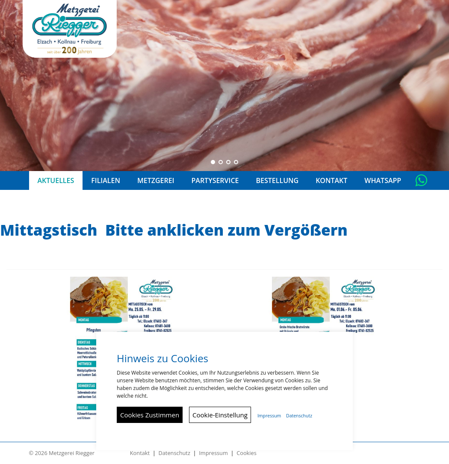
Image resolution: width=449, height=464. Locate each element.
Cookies (246, 453)
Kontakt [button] (331, 180)
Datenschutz (174, 453)
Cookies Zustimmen (149, 415)
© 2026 (62, 453)
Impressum (213, 453)
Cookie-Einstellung (220, 415)
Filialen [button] (105, 180)
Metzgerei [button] (155, 180)
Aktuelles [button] (56, 180)
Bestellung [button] (277, 180)
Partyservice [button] (215, 180)
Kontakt (140, 453)
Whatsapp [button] (382, 180)
